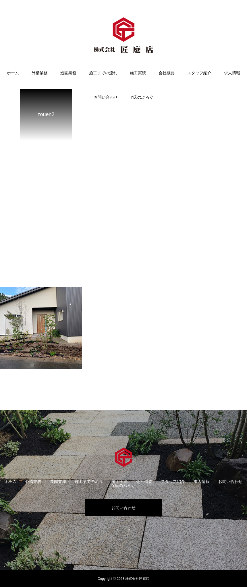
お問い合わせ (106, 97)
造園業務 (68, 73)
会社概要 (167, 73)
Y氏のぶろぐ (141, 97)
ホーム (13, 73)
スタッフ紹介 (199, 73)
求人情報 (232, 73)
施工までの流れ (103, 73)
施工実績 (138, 73)
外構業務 (40, 73)
